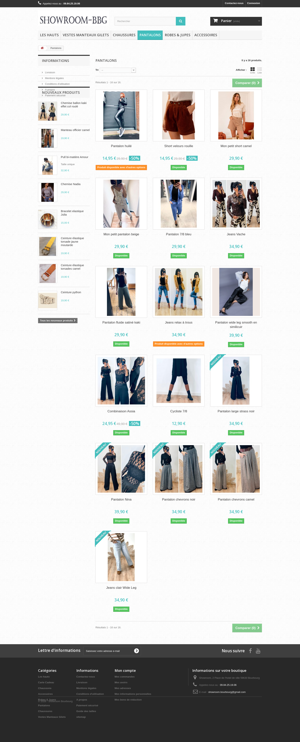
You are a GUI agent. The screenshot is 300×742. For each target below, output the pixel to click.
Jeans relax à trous (178, 322)
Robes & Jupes (177, 35)
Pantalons (150, 35)
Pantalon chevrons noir (178, 499)
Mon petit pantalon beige (121, 234)
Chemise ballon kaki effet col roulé (73, 120)
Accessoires (205, 35)
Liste (259, 70)
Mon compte (125, 670)
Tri (97, 69)
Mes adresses (123, 688)
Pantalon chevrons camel (236, 499)
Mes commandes (125, 676)
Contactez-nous (234, 3)
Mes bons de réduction (128, 699)
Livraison (49, 70)
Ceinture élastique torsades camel (72, 282)
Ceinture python (71, 308)
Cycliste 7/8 (178, 411)
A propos (49, 88)
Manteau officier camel (75, 145)
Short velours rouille (178, 146)
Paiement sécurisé (55, 93)
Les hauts (49, 35)
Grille (252, 70)
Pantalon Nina (121, 499)
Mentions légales (54, 76)
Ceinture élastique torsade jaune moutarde (72, 257)
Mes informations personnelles (133, 694)
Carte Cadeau (46, 682)
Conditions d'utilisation (57, 82)
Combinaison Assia (121, 411)
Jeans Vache (236, 234)
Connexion (253, 3)
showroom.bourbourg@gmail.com (227, 692)
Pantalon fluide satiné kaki (121, 322)
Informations (55, 60)
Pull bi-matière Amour (74, 173)
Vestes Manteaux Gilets (86, 35)
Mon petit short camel (236, 146)
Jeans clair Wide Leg (121, 588)
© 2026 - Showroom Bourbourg (55, 731)
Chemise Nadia (71, 200)
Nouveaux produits (61, 108)
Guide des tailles (86, 711)
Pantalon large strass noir (236, 411)
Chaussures (124, 35)
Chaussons (44, 688)
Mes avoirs (121, 682)
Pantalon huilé (121, 146)
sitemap (81, 717)
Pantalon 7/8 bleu (178, 234)
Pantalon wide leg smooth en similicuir (236, 325)
